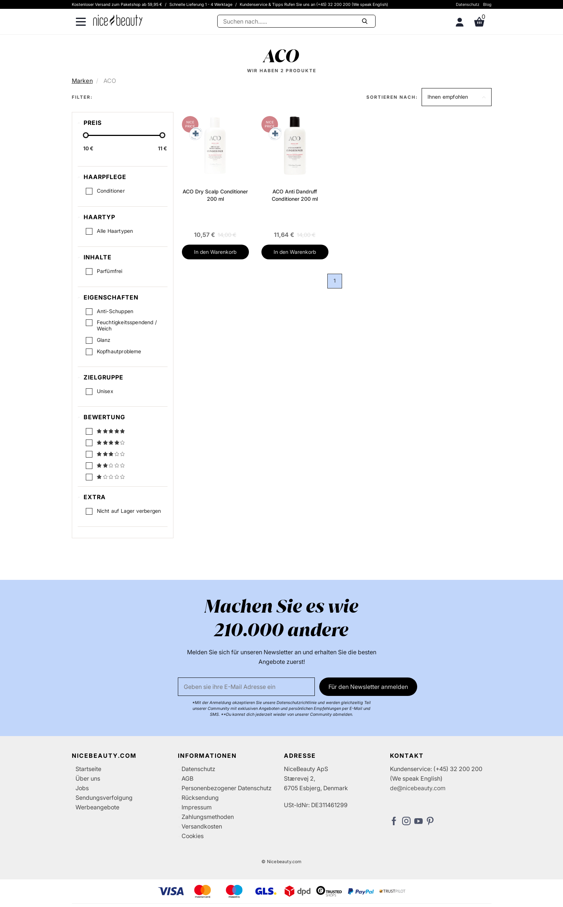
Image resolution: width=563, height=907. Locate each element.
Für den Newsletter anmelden (368, 686)
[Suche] (296, 21)
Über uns (87, 778)
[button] (456, 97)
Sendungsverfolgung (104, 797)
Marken (82, 80)
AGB (187, 778)
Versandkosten (202, 826)
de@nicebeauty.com (418, 788)
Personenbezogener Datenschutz (227, 788)
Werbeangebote (97, 807)
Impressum (197, 807)
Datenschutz (467, 4)
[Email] (246, 686)
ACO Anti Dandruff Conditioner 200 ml (295, 195)
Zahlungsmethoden (208, 816)
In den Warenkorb (215, 252)
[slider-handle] (86, 135)
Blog (487, 4)
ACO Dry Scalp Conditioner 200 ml (215, 195)
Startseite (88, 769)
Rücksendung (200, 797)
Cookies (193, 836)
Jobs (82, 788)
